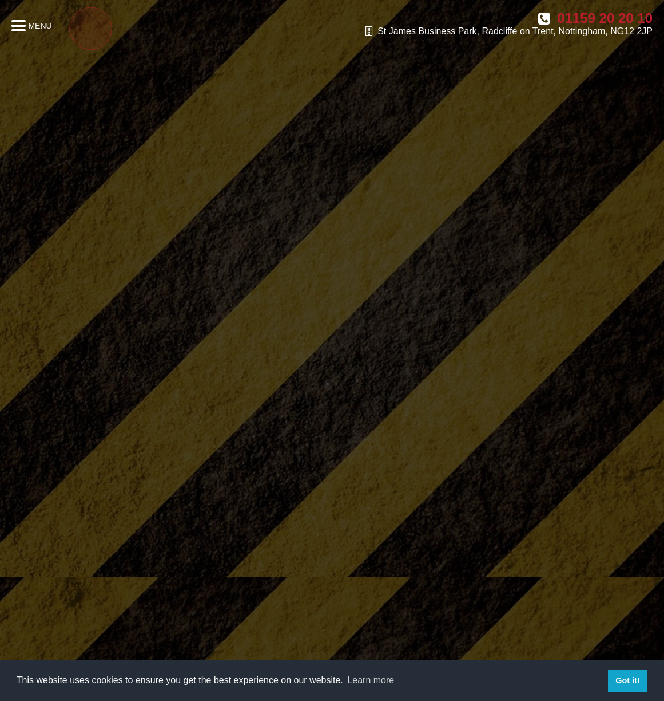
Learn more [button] (370, 680)
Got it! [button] (627, 680)
